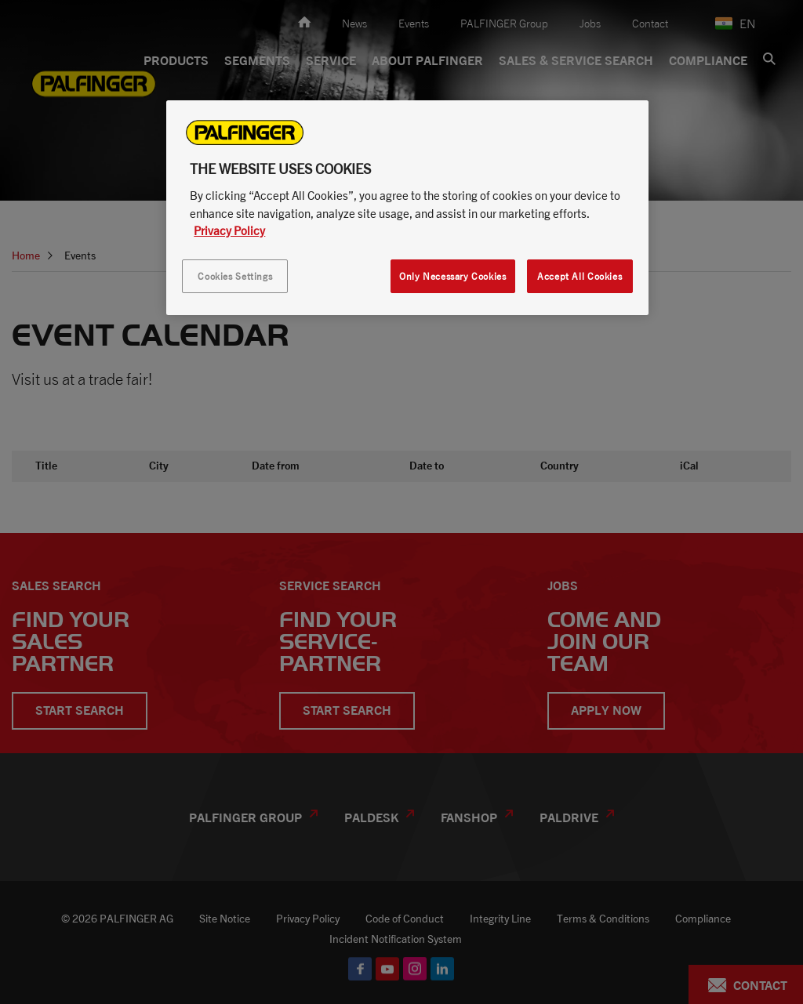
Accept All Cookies (579, 276)
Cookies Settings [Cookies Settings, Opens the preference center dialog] (235, 276)
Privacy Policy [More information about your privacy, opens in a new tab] (229, 230)
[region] (407, 207)
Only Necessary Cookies (452, 276)
